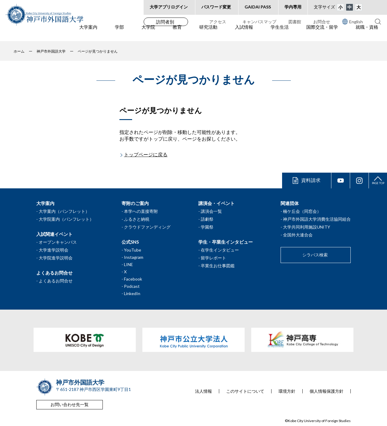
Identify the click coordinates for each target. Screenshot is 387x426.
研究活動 (208, 33)
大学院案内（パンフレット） (66, 219)
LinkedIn (132, 293)
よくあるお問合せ (56, 280)
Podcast (132, 286)
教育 (177, 33)
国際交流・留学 (322, 33)
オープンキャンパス (58, 242)
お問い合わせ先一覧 (69, 404)
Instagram (133, 257)
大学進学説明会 (53, 249)
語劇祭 (207, 219)
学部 (119, 33)
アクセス (217, 21)
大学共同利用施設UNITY (306, 226)
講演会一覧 (211, 211)
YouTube (132, 249)
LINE (128, 264)
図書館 (294, 21)
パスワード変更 (216, 6)
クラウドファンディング (147, 226)
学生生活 (280, 33)
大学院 (148, 33)
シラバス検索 (315, 254)
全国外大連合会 (298, 234)
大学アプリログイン (169, 6)
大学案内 (88, 33)
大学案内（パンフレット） (64, 211)
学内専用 (293, 6)
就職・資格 (367, 33)
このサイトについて (245, 391)
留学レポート (213, 257)
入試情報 (244, 33)
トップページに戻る (145, 154)
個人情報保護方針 (326, 391)
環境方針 (286, 391)
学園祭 (207, 226)
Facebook (133, 278)
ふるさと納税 (136, 219)
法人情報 (203, 391)
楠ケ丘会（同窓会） (302, 211)
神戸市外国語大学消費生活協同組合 (317, 219)
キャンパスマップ (259, 21)
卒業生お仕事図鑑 (218, 265)
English (352, 21)
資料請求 (310, 180)
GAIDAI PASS (258, 6)
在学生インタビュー (220, 249)
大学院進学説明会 (56, 257)
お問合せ (321, 21)
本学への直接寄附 (141, 211)
